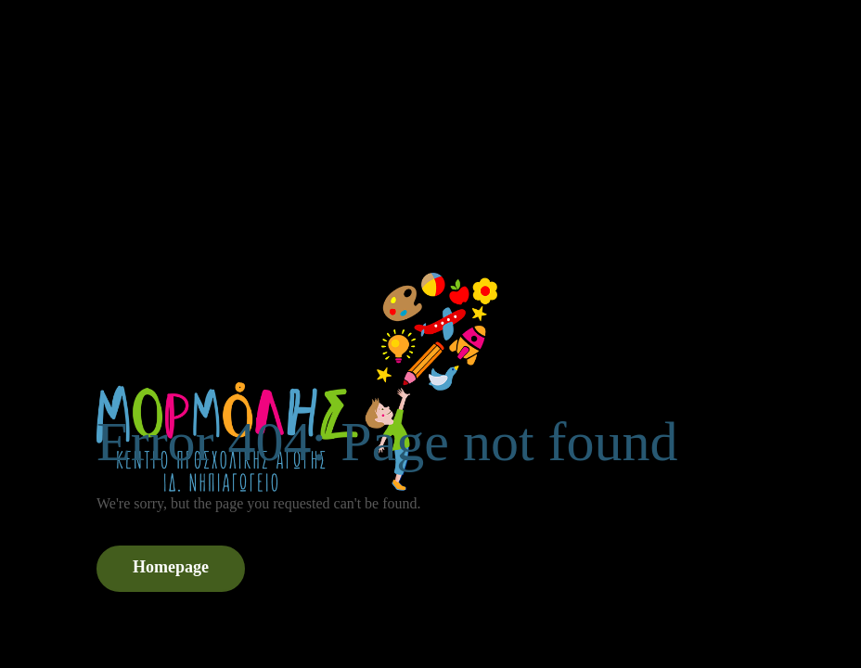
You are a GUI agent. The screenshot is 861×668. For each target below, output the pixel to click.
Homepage (171, 567)
